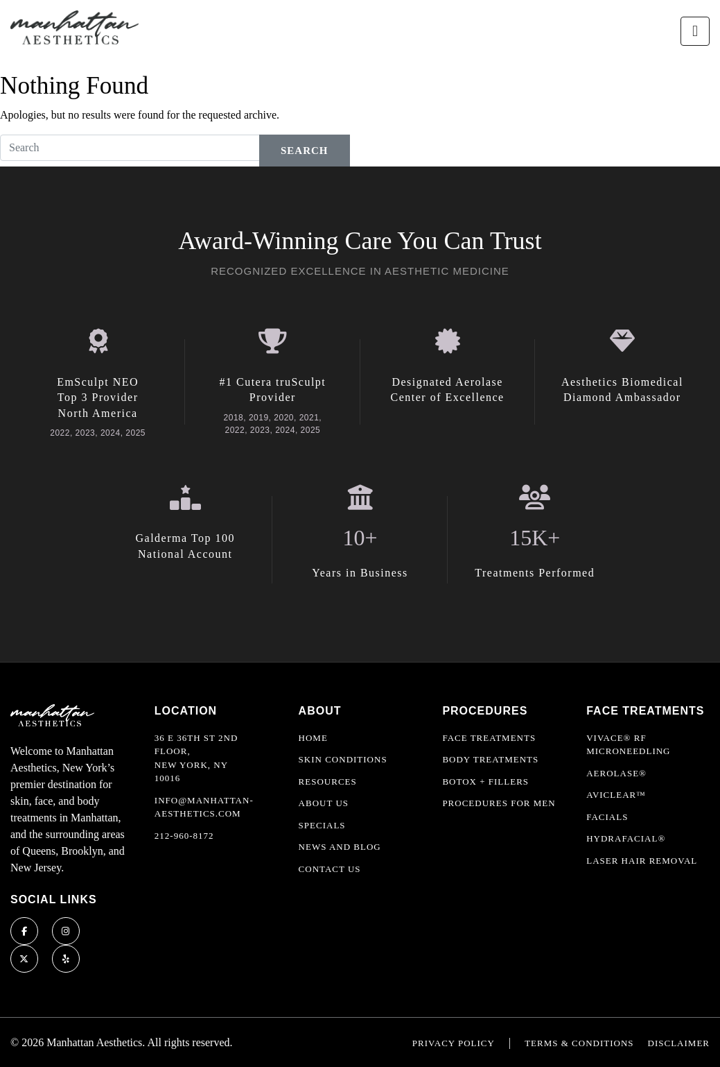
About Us (324, 803)
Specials (322, 825)
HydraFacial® (625, 838)
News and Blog (340, 847)
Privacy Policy (453, 1043)
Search (304, 150)
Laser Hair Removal (641, 860)
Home (313, 738)
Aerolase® (616, 773)
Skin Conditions (343, 759)
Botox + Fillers (485, 781)
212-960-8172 (184, 835)
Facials (607, 817)
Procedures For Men (498, 803)
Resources (328, 781)
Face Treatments (489, 738)
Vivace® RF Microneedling (628, 745)
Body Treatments (490, 759)
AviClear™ (616, 794)
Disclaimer (679, 1043)
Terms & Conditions (579, 1043)
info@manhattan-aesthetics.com (204, 807)
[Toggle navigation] (695, 31)
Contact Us (330, 869)
